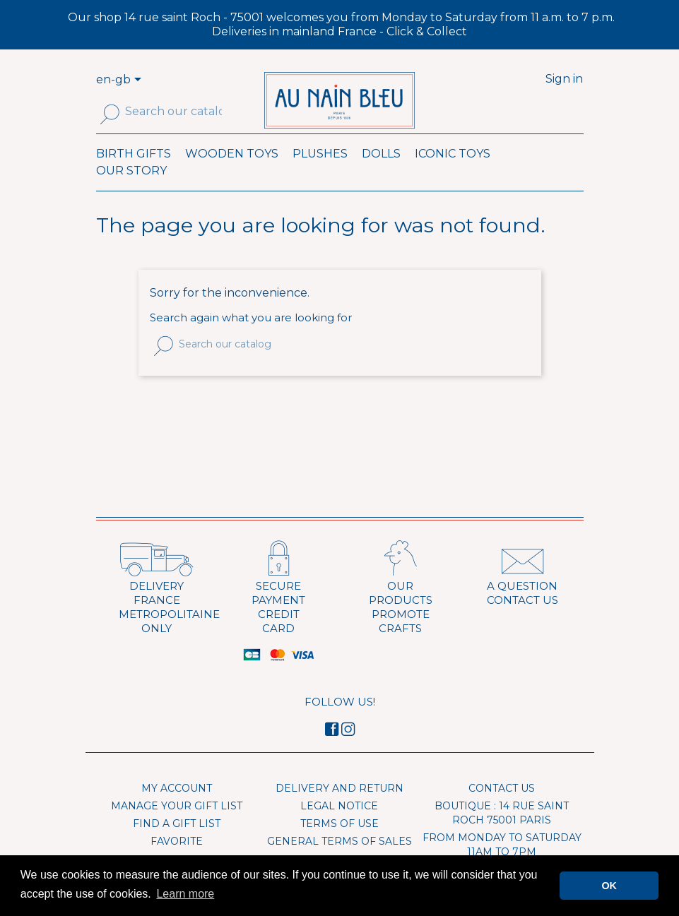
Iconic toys (452, 173)
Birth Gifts (133, 173)
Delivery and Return (339, 808)
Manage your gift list (176, 825)
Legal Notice (339, 825)
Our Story (131, 190)
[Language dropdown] (140, 80)
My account (176, 808)
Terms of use (339, 843)
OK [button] (609, 885)
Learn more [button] (185, 894)
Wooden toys (231, 173)
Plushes (320, 173)
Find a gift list (176, 843)
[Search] (173, 111)
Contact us (501, 808)
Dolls (381, 173)
